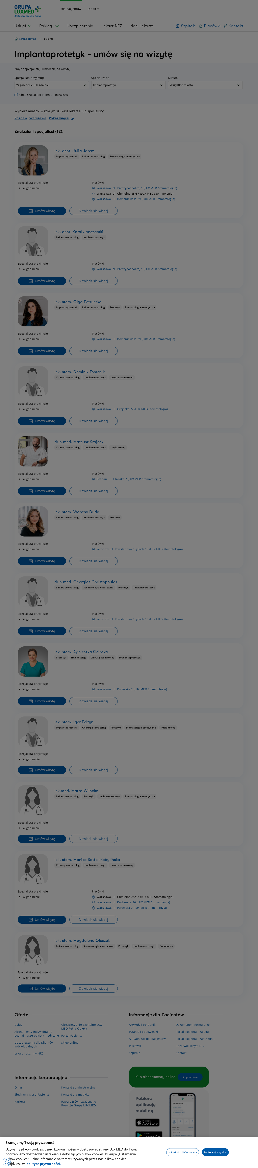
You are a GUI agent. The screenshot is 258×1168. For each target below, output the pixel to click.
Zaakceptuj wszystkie (215, 1152)
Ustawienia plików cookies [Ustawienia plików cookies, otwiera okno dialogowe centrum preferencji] (183, 1152)
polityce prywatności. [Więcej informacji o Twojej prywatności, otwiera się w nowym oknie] (43, 1164)
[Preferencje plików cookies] (7, 1162)
